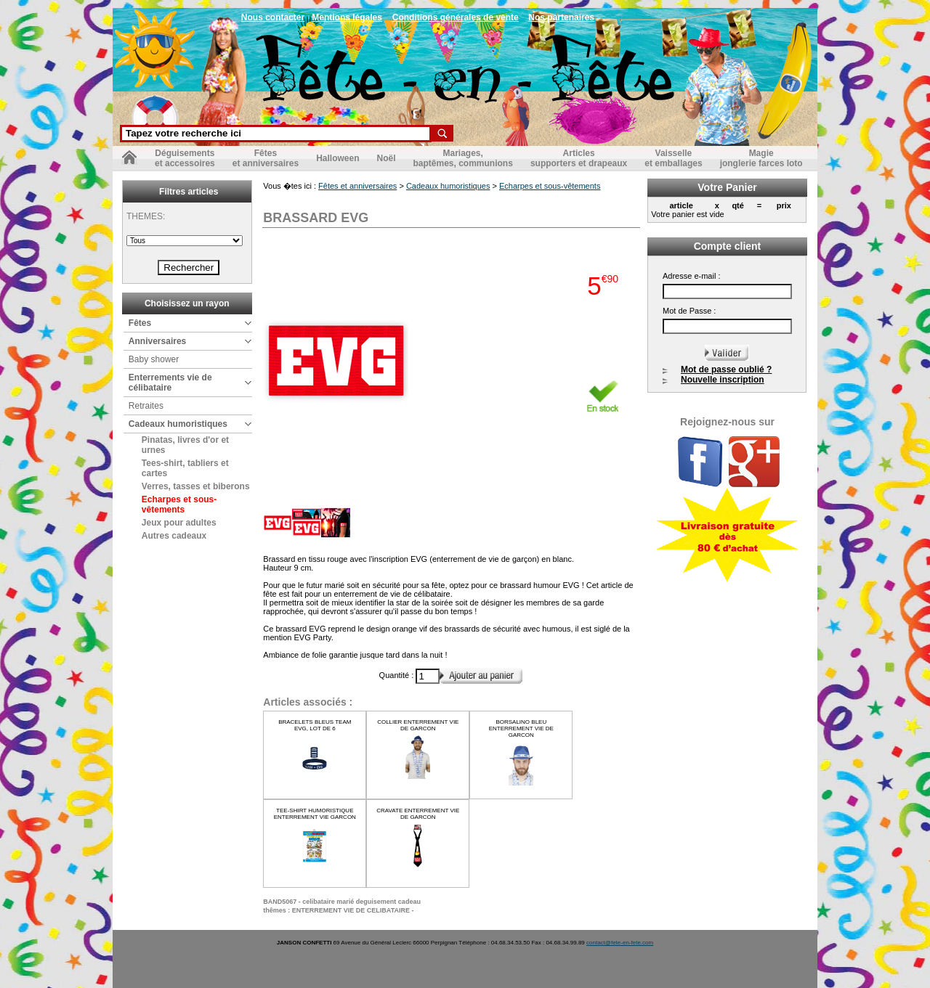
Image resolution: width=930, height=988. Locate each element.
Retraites (146, 406)
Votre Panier (727, 187)
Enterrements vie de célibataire (170, 382)
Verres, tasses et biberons (196, 486)
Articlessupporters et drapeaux (578, 158)
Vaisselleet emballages (673, 158)
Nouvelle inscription (722, 380)
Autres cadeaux (174, 536)
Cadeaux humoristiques (178, 424)
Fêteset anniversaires (265, 158)
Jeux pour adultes (179, 523)
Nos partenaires (561, 17)
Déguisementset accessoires (185, 158)
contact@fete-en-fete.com (619, 942)
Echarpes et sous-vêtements (179, 504)
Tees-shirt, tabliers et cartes (185, 468)
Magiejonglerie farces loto (761, 158)
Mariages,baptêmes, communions (463, 158)
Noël (385, 158)
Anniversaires (157, 341)
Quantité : (397, 675)
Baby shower (154, 359)
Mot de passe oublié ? (726, 369)
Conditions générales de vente (455, 17)
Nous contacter (272, 17)
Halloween (337, 158)
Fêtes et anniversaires (357, 185)
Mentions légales (347, 17)
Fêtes (140, 323)
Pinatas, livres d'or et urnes (185, 445)
